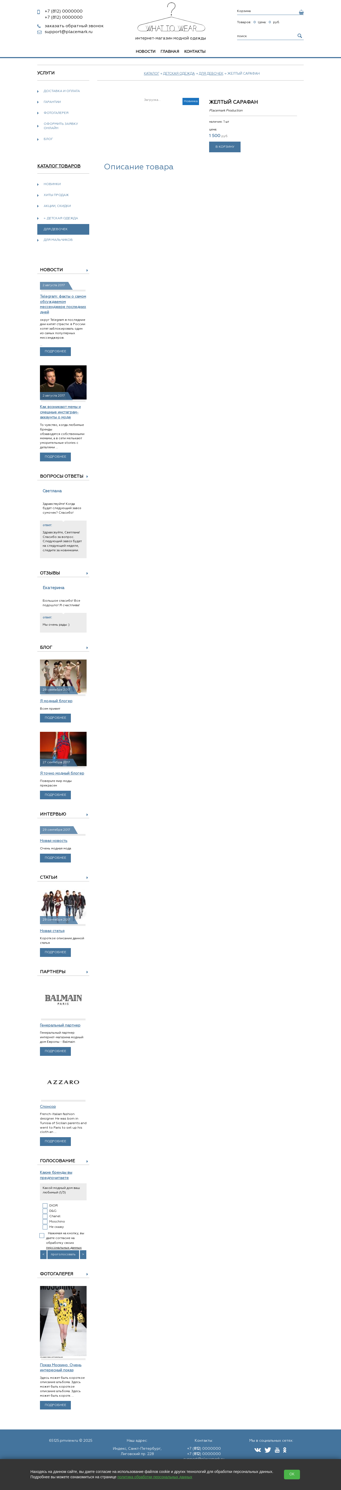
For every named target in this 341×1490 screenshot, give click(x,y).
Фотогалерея (56, 113)
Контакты (194, 52)
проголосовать (63, 1254)
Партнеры (53, 972)
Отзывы (50, 573)
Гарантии (52, 102)
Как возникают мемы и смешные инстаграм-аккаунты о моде (60, 412)
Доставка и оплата (62, 91)
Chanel (54, 1216)
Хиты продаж (56, 195)
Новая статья (52, 931)
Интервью (53, 814)
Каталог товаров (58, 166)
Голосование (57, 1161)
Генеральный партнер (60, 1025)
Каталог (151, 73)
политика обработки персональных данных (154, 1477)
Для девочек (211, 73)
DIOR (53, 1205)
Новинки (52, 184)
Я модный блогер (56, 701)
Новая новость (53, 841)
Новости (145, 52)
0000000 (64, 11)
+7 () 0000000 (204, 1449)
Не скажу (56, 1227)
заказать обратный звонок (74, 26)
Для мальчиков (58, 240)
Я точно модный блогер (62, 773)
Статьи (48, 878)
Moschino (57, 1221)
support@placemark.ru (68, 32)
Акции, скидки (57, 206)
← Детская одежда (61, 218)
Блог (48, 139)
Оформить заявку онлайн (61, 126)
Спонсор (48, 1107)
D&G (52, 1211)
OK (292, 1474)
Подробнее (55, 351)
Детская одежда (179, 73)
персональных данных (64, 1247)
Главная (170, 52)
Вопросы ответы (61, 476)
